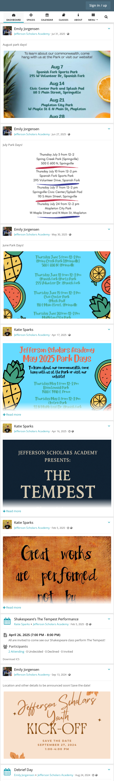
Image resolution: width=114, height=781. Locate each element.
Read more (12, 414)
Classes (63, 17)
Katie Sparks (23, 329)
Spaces (31, 17)
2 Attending (16, 651)
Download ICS (11, 659)
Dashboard (13, 17)
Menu (93, 17)
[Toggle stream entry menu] (109, 28)
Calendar (47, 17)
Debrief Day (23, 769)
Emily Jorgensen (26, 28)
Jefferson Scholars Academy (32, 34)
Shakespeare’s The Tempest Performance (46, 619)
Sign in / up (98, 5)
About (78, 17)
